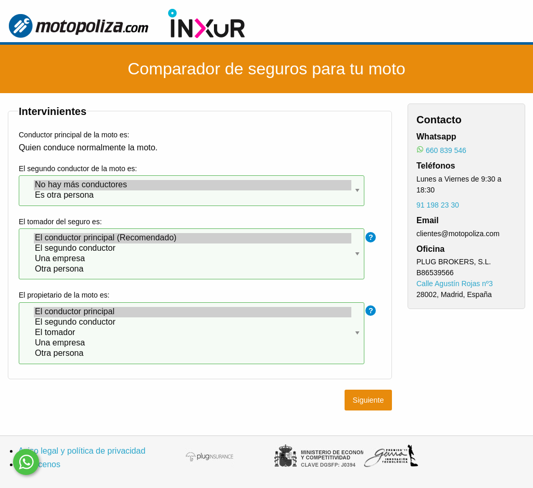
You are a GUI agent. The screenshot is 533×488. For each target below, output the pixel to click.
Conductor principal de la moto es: (74, 135)
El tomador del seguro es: (60, 221)
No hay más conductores (192, 185)
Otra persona (192, 269)
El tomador (192, 333)
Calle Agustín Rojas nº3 (454, 283)
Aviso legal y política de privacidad (81, 450)
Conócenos (39, 464)
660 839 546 (446, 150)
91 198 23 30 (437, 205)
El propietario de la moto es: (64, 295)
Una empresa (192, 259)
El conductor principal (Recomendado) (192, 238)
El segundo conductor (192, 248)
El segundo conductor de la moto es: (78, 168)
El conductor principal (192, 312)
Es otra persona (192, 195)
